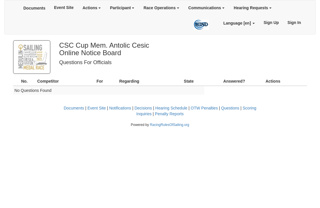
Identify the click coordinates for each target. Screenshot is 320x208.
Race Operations (161, 7)
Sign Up (271, 22)
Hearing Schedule (171, 108)
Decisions (143, 108)
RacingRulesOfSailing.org (169, 125)
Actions (92, 7)
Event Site (64, 7)
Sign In (294, 22)
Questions (230, 108)
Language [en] (239, 23)
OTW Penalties (204, 108)
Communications (206, 7)
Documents (34, 8)
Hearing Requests (253, 7)
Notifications (120, 108)
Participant (122, 7)
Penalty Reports (169, 114)
